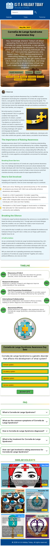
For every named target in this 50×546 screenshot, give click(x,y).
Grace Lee (9, 92)
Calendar (9, 17)
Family (38, 72)
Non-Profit (40, 76)
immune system (8, 365)
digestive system (8, 378)
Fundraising (32, 76)
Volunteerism (31, 79)
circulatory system (9, 371)
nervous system (8, 385)
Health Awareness (16, 72)
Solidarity (9, 76)
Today (26, 17)
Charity (16, 76)
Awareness (23, 76)
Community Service (20, 79)
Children (29, 72)
